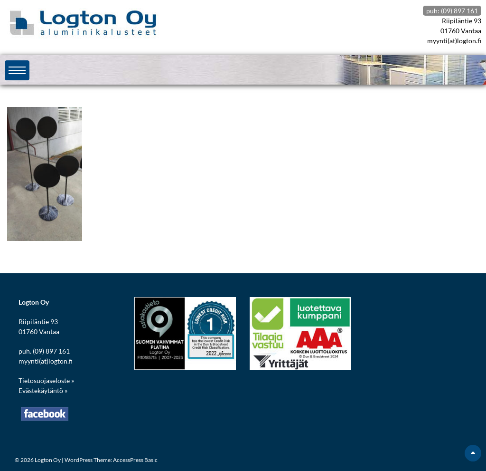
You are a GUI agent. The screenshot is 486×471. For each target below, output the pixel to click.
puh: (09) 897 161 (452, 11)
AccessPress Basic (135, 459)
